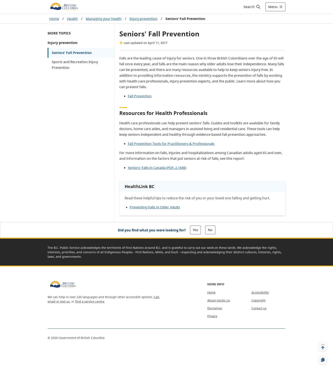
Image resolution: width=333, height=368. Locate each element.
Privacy (212, 316)
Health (72, 18)
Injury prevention (143, 18)
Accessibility (260, 292)
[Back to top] (323, 346)
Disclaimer (214, 308)
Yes (195, 230)
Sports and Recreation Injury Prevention (75, 64)
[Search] (252, 7)
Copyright (258, 300)
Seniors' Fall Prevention (72, 52)
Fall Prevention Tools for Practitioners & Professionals (171, 143)
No (210, 230)
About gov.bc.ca (218, 300)
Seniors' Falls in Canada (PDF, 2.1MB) (157, 167)
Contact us (259, 308)
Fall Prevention (140, 96)
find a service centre (89, 301)
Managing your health (103, 18)
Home (54, 18)
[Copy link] (323, 360)
